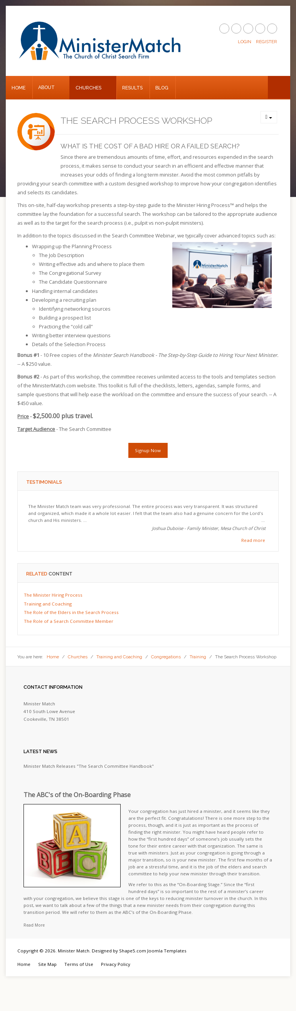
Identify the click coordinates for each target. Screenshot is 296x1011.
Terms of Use (78, 964)
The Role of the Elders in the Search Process (71, 612)
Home (18, 88)
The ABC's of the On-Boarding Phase (77, 795)
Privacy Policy (115, 964)
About (46, 87)
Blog (161, 88)
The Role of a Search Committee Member (68, 621)
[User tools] (269, 117)
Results (132, 88)
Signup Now (148, 450)
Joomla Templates (167, 951)
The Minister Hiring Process (53, 595)
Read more (253, 540)
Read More (34, 925)
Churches (88, 88)
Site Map (47, 964)
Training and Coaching (48, 604)
